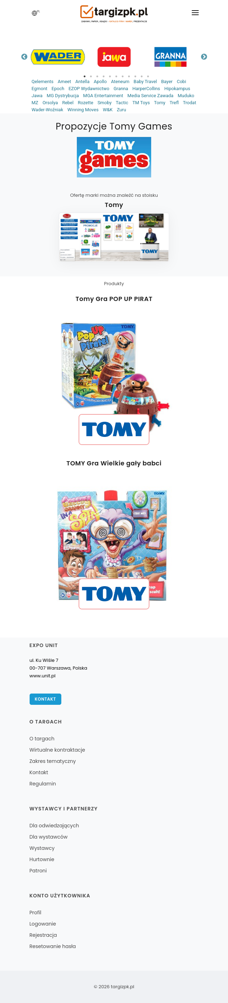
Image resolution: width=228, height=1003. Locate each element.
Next (204, 57)
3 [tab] (97, 76)
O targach (42, 738)
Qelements (43, 81)
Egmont (40, 88)
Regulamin (43, 783)
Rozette (85, 102)
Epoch (57, 88)
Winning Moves (82, 109)
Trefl (174, 102)
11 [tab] (148, 76)
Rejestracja (43, 935)
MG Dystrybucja (63, 95)
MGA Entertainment (103, 95)
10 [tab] (141, 76)
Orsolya (50, 102)
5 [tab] (109, 76)
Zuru (121, 109)
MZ (35, 102)
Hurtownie (42, 859)
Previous (24, 57)
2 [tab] (90, 76)
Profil (36, 912)
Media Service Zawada (151, 95)
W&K (108, 109)
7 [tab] (122, 76)
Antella (82, 81)
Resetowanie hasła (53, 946)
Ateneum (120, 81)
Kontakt (45, 699)
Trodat (189, 102)
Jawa (37, 95)
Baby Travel (145, 81)
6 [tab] (116, 76)
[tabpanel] (58, 57)
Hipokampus (177, 88)
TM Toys (141, 102)
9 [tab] (135, 76)
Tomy (159, 102)
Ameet (64, 81)
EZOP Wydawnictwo (88, 88)
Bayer (166, 81)
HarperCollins (146, 88)
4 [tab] (103, 76)
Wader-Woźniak (47, 109)
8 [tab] (129, 76)
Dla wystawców (49, 836)
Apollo (100, 81)
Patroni (38, 870)
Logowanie (43, 923)
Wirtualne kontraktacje (57, 749)
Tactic (122, 102)
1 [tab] (84, 76)
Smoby (105, 102)
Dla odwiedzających (54, 825)
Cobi (181, 81)
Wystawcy (42, 848)
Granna (120, 88)
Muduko (186, 95)
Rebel (67, 102)
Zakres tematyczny (53, 761)
